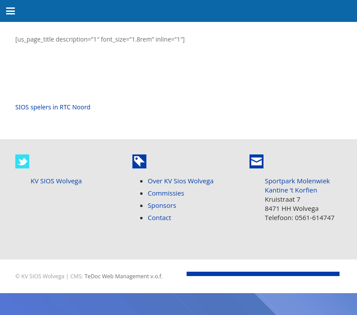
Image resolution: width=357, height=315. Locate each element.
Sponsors (162, 205)
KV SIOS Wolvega (56, 180)
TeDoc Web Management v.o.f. (123, 276)
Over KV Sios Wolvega (181, 180)
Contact (159, 217)
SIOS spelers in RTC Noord (52, 107)
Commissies (166, 193)
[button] (10, 11)
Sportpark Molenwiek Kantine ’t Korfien (297, 185)
